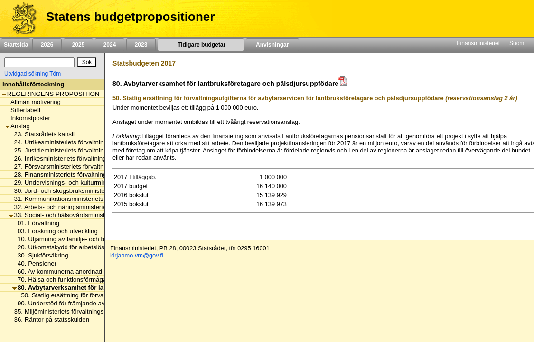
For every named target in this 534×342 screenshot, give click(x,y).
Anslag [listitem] (17, 126)
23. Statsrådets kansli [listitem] (42, 134)
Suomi (517, 43)
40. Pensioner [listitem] (34, 263)
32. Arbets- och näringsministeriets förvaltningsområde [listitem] (88, 206)
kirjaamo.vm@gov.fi (136, 255)
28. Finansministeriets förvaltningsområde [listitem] (70, 174)
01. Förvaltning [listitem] (35, 223)
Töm (55, 73)
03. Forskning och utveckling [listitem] (55, 231)
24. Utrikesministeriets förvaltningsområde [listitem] (70, 142)
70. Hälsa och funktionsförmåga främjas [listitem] (70, 279)
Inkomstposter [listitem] (27, 118)
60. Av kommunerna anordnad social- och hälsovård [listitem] (87, 271)
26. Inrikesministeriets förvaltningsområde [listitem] (70, 158)
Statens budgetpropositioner (130, 17)
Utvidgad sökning (26, 73)
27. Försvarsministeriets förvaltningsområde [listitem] (73, 166)
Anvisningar (272, 44)
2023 (140, 44)
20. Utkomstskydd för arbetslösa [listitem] (60, 247)
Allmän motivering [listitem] (33, 101)
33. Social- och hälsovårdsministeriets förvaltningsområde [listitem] (92, 214)
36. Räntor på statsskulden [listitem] (49, 319)
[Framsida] (20, 18)
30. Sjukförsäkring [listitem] (40, 255)
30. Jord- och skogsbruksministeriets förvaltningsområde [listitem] (90, 190)
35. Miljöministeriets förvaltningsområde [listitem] (67, 311)
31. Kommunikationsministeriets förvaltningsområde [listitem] (84, 198)
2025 (78, 44)
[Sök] (39, 62)
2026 (46, 44)
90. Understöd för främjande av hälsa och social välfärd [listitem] (92, 303)
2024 (109, 44)
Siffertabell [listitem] (22, 110)
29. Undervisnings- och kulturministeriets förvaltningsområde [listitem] (96, 182)
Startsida (16, 44)
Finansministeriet (478, 43)
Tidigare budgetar (200, 44)
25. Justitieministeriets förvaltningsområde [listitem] (70, 150)
